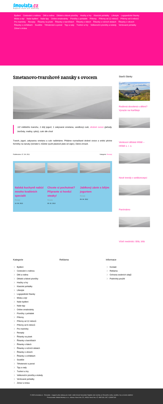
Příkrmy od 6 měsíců (129, 19)
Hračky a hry (85, 15)
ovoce (101, 127)
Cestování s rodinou (32, 15)
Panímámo (124, 209)
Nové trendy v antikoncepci (133, 177)
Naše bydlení (32, 19)
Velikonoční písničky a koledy (103, 25)
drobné (93, 127)
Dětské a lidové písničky (67, 15)
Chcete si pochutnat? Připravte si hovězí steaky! (61, 191)
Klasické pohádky (101, 15)
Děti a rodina (48, 15)
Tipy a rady (69, 25)
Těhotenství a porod (53, 25)
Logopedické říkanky (130, 15)
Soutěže (38, 25)
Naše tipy (45, 19)
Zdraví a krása (20, 28)
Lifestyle (115, 15)
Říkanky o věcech (126, 22)
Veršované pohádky (127, 25)
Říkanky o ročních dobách (104, 22)
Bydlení (17, 15)
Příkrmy (93, 19)
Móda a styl (19, 19)
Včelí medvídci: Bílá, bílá (132, 241)
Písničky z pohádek (78, 19)
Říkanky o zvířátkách (23, 25)
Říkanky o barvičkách (64, 22)
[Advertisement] (81, 47)
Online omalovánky (59, 19)
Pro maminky (20, 22)
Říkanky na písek (45, 22)
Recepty (31, 22)
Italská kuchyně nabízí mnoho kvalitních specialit (29, 191)
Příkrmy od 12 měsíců (108, 19)
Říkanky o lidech (83, 22)
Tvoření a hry (82, 25)
